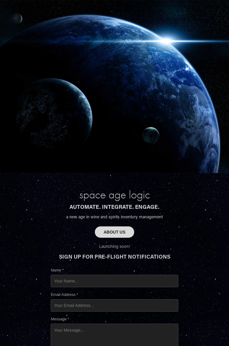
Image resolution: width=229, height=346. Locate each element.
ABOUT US (114, 232)
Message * (60, 319)
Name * (57, 270)
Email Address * (64, 295)
